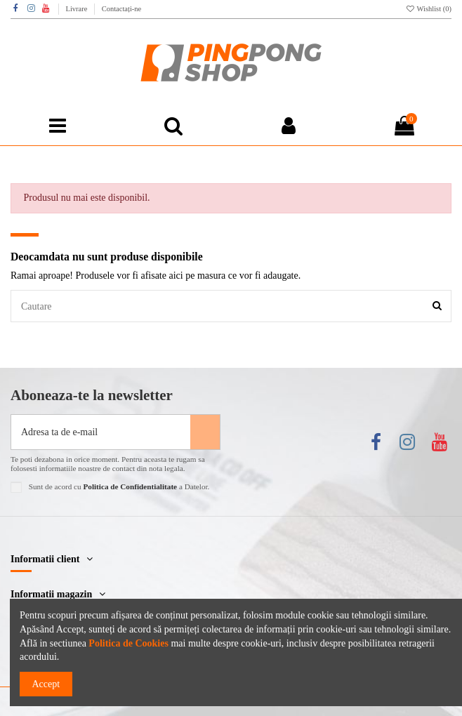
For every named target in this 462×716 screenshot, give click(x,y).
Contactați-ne (122, 9)
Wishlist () (428, 9)
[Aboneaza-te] (205, 432)
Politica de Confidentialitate (130, 486)
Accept (46, 684)
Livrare (78, 9)
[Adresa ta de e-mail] (100, 432)
